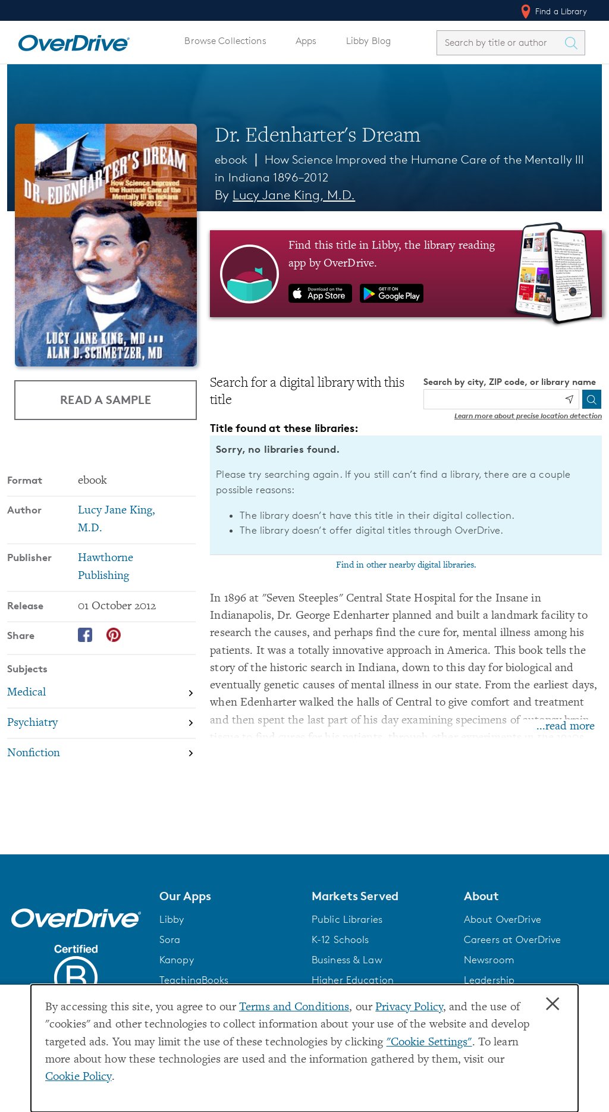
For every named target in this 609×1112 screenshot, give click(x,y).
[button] (228, 896)
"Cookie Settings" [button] (429, 1042)
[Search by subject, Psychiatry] (101, 723)
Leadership (489, 980)
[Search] (591, 399)
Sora (170, 939)
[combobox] (500, 42)
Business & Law (347, 960)
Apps (306, 40)
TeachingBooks (194, 980)
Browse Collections (225, 40)
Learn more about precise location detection (528, 415)
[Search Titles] (574, 43)
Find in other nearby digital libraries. (406, 565)
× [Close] (552, 1004)
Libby (171, 919)
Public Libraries (347, 919)
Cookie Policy (78, 1077)
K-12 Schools (340, 939)
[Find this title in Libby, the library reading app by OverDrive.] (406, 273)
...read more (565, 726)
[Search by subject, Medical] (101, 692)
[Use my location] (569, 399)
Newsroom (489, 960)
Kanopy (176, 960)
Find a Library (553, 11)
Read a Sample (105, 399)
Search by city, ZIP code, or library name (509, 381)
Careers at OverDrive (512, 939)
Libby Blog (368, 40)
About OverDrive (502, 919)
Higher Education (353, 980)
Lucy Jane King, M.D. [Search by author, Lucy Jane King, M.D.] (294, 194)
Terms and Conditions (294, 1007)
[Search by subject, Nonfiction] (101, 753)
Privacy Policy (409, 1007)
